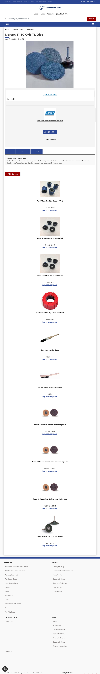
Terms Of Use (57, 575)
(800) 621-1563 (61, 14)
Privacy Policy (57, 587)
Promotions (9, 595)
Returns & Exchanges (60, 583)
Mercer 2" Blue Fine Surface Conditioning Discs (50, 425)
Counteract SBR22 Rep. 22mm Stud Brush (50, 313)
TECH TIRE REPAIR (41, 2)
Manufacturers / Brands (13, 604)
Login (35, 14)
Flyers (7, 591)
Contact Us (91, 2)
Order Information (59, 630)
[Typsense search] (45, 19)
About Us (82, 2)
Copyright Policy (58, 567)
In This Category (13, 174)
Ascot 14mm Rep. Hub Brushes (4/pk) (50, 238)
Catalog (26, 2)
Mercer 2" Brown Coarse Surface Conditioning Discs (50, 462)
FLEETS (50, 2)
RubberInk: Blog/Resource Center (16, 567)
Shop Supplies (18, 30)
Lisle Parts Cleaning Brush (50, 350)
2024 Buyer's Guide (11, 583)
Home (7, 30)
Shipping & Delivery (59, 579)
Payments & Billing (59, 634)
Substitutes (36, 152)
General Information (60, 646)
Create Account (46, 14)
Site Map (8, 608)
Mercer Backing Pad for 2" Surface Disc (50, 536)
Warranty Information (12, 575)
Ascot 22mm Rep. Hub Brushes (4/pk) (50, 275)
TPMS (32, 2)
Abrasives (30, 30)
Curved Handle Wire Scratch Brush (50, 387)
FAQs (55, 621)
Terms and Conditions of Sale (63, 571)
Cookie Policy (57, 591)
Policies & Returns (59, 638)
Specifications (23, 152)
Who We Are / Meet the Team (15, 571)
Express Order (17, 2)
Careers (7, 587)
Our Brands (7, 2)
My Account (57, 625)
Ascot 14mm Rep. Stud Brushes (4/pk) (50, 201)
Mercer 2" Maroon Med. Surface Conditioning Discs (50, 499)
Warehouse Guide (11, 579)
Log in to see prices (50, 95)
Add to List (49, 132)
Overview (10, 152)
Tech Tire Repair (10, 612)
